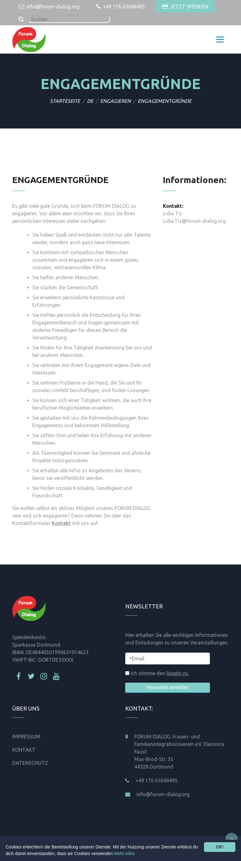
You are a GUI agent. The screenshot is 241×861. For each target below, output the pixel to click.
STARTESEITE (65, 101)
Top (231, 839)
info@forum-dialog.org (49, 6)
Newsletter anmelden (168, 687)
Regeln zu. (177, 673)
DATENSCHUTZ (30, 763)
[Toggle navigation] (220, 39)
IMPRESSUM (26, 736)
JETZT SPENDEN (185, 6)
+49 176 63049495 (120, 6)
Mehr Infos (124, 853)
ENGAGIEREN (115, 101)
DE (90, 101)
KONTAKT (23, 750)
